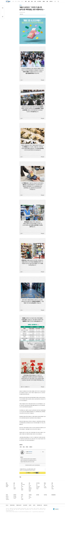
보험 (14, 510)
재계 (29, 509)
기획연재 (22, 524)
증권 (32, 1)
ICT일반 (37, 513)
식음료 (52, 510)
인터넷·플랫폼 (38, 511)
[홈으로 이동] (8, 1)
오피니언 (51, 1)
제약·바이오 (37, 512)
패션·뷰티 (53, 511)
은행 (14, 509)
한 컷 (29, 523)
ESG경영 (19, 1)
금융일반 (14, 513)
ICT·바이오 (39, 1)
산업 (35, 1)
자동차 (29, 511)
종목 (21, 510)
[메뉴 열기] (55, 1)
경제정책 (7, 509)
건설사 (44, 509)
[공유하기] (2, 7)
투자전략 (22, 511)
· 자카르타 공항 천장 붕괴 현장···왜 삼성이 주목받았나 (28, 476)
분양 (44, 510)
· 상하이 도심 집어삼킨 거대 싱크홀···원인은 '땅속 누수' (28, 478)
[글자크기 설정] (2, 16)
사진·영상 (22, 1)
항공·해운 (30, 514)
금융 (29, 1)
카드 (14, 511)
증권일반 (22, 514)
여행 (52, 512)
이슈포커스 (7, 523)
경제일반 (7, 511)
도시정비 (45, 511)
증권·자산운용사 (23, 509)
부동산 (44, 1)
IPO (21, 512)
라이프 (16, 1)
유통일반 (53, 513)
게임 (36, 510)
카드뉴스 (20, 5)
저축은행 (14, 512)
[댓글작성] (2, 10)
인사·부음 (45, 519)
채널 (52, 509)
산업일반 (30, 515)
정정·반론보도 (54, 519)
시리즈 (13, 1)
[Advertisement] (32, 413)
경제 (25, 1)
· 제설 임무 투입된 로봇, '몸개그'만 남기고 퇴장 (27, 479)
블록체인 (22, 513)
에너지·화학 (30, 513)
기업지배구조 (7, 524)
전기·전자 (30, 510)
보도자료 (37, 519)
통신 (36, 509)
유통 (47, 1)
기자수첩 (14, 523)
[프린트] (2, 13)
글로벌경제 (7, 510)
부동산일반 (45, 512)
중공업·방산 (30, 512)
